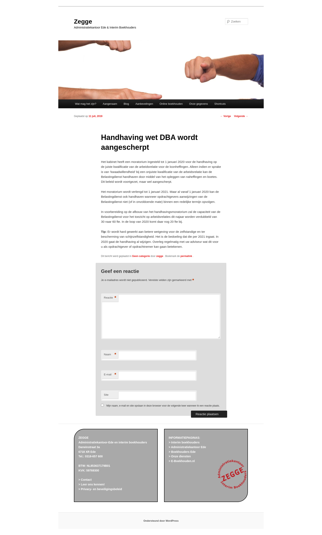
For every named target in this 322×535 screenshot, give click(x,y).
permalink (187, 256)
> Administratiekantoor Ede (187, 447)
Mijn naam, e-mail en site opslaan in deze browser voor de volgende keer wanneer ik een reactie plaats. (163, 405)
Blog (126, 103)
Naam (110, 355)
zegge (160, 256)
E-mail (110, 375)
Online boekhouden (171, 103)
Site (106, 394)
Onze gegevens (198, 103)
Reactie (110, 298)
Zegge (83, 21)
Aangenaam (110, 103)
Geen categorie (141, 256)
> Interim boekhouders (184, 442)
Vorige (225, 116)
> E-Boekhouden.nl (182, 461)
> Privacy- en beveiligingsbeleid (100, 489)
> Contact (85, 479)
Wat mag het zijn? (85, 103)
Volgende (241, 116)
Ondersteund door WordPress (160, 520)
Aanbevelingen (144, 103)
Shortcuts (220, 103)
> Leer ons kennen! (91, 484)
